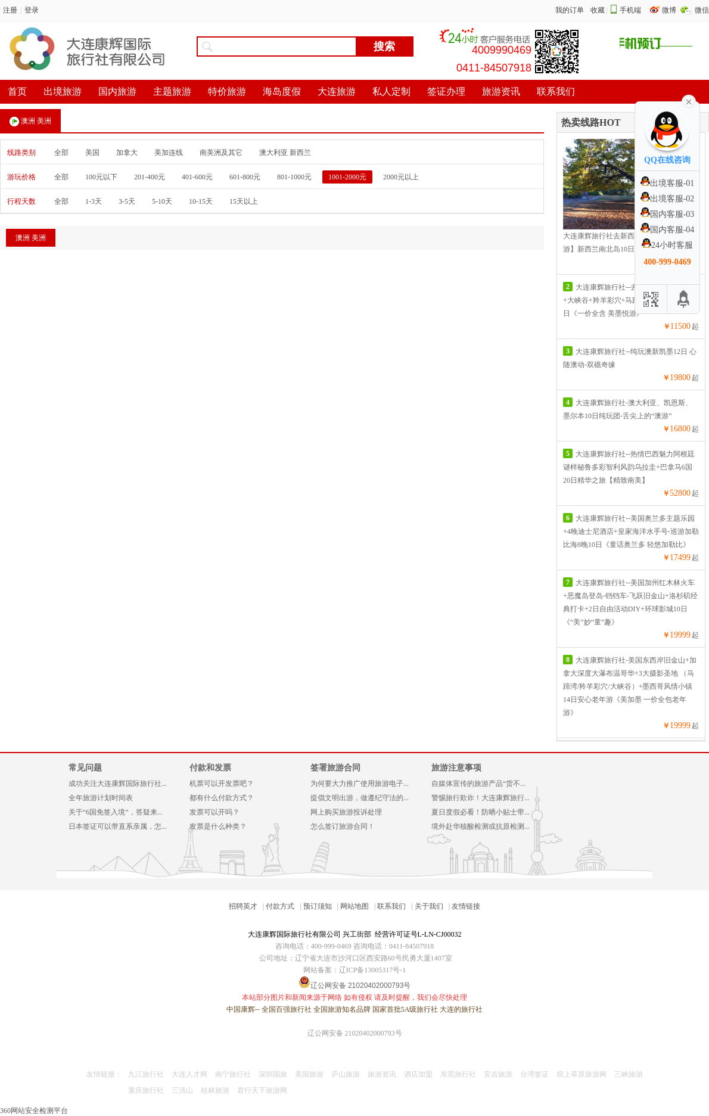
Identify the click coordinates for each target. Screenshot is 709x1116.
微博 (670, 10)
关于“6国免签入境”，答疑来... (116, 812)
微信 (702, 10)
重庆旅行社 (146, 1090)
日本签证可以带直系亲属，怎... (118, 826)
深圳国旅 (273, 1074)
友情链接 (466, 906)
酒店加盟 (418, 1074)
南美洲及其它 (221, 152)
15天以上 (243, 201)
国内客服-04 (667, 229)
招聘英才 (243, 906)
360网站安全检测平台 (34, 1110)
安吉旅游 (498, 1074)
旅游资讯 (382, 1074)
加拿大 (127, 152)
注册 (10, 10)
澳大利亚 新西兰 (285, 152)
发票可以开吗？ (214, 812)
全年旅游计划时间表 (101, 798)
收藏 (597, 10)
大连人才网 (189, 1074)
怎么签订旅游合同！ (342, 826)
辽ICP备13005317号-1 (372, 970)
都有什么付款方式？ (221, 798)
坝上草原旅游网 (581, 1074)
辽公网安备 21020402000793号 (354, 1033)
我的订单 (569, 10)
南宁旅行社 (233, 1074)
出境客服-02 (667, 198)
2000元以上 (401, 177)
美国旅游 (309, 1074)
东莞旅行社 (458, 1074)
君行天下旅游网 (262, 1090)
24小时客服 (667, 245)
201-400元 (149, 177)
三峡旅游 (628, 1074)
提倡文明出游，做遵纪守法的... (359, 798)
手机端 (630, 10)
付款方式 (280, 906)
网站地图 (354, 906)
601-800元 (244, 177)
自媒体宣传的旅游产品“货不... (478, 783)
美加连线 (168, 152)
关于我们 (429, 906)
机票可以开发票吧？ (221, 783)
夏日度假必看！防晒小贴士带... (480, 812)
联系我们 (391, 906)
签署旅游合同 (335, 767)
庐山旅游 (345, 1074)
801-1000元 (294, 177)
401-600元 (197, 177)
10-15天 (201, 201)
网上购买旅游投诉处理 (346, 812)
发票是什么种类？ (218, 826)
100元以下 (101, 177)
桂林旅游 (215, 1090)
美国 (92, 152)
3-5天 (127, 201)
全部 (61, 152)
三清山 (182, 1090)
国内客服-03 (667, 214)
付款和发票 (210, 767)
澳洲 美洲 (30, 121)
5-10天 (162, 201)
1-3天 (93, 201)
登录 (31, 10)
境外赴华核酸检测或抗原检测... (480, 826)
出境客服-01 (667, 183)
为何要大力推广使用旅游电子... (359, 783)
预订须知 (317, 906)
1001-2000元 (347, 177)
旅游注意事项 (456, 767)
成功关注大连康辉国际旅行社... (118, 783)
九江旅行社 (146, 1074)
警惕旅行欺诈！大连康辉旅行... (480, 798)
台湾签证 (534, 1074)
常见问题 (85, 767)
